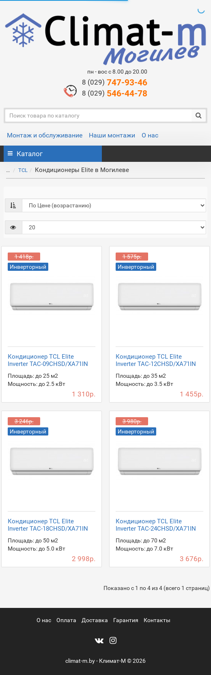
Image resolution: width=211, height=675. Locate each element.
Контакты (157, 620)
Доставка (95, 620)
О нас (150, 135)
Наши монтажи (112, 135)
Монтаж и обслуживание (44, 135)
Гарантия (125, 620)
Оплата (66, 620)
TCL (23, 170)
